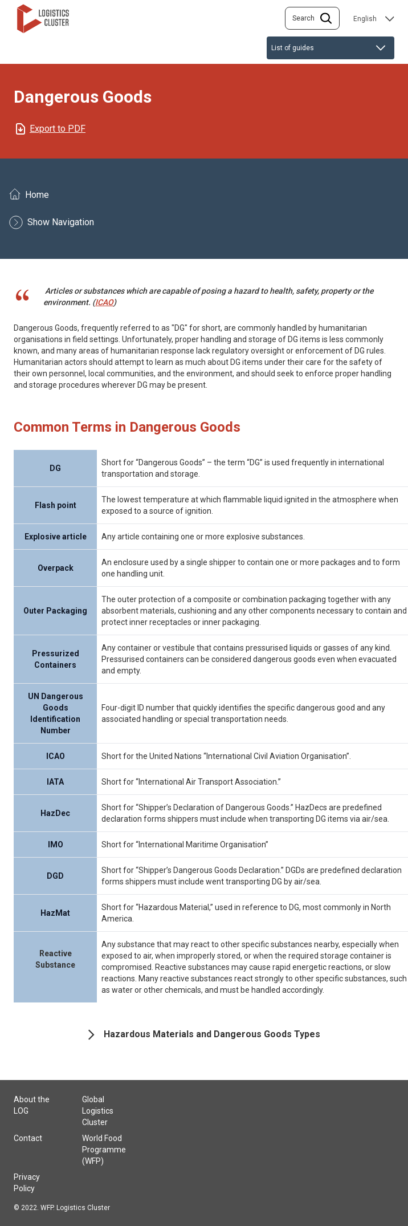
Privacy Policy (27, 1182)
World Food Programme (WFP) (104, 1150)
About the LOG (32, 1105)
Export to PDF (57, 128)
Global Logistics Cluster (97, 1111)
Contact (28, 1138)
